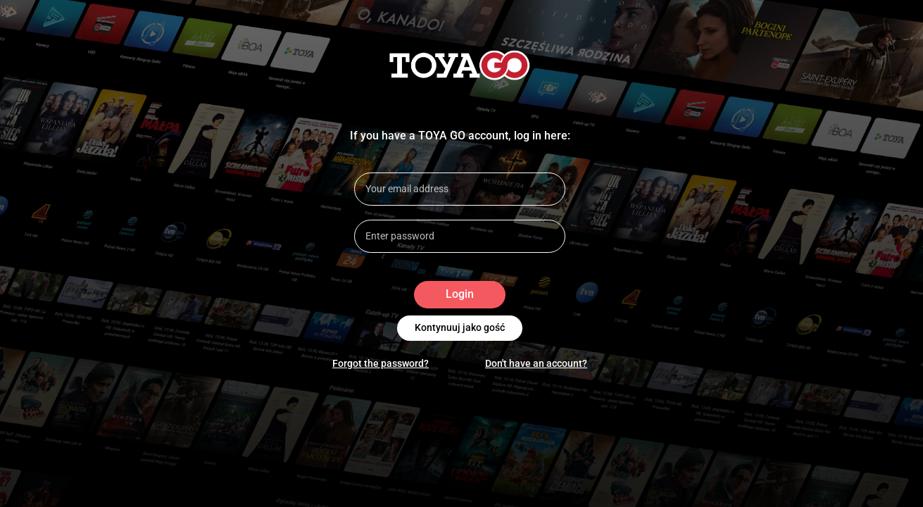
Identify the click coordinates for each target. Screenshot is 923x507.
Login (460, 294)
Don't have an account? (536, 363)
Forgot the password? (380, 363)
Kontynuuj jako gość (459, 328)
